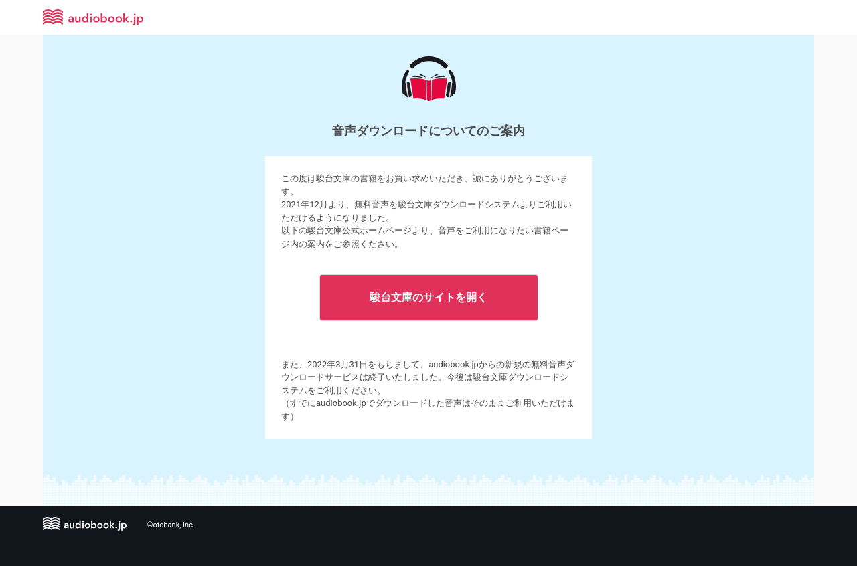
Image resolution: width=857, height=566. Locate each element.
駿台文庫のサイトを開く (428, 297)
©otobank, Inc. (171, 525)
